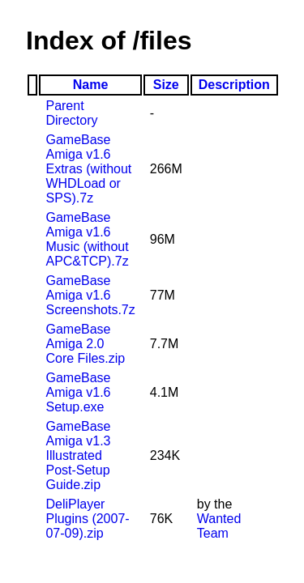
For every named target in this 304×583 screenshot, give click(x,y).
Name (91, 84)
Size (166, 84)
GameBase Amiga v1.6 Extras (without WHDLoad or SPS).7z (88, 169)
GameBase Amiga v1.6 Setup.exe (77, 392)
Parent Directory (71, 113)
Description (234, 84)
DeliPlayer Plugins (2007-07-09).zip (87, 518)
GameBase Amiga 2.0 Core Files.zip (85, 343)
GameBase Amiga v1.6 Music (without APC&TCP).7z (86, 239)
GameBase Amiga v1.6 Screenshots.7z (90, 295)
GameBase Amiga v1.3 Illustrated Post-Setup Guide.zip (77, 455)
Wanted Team (219, 526)
